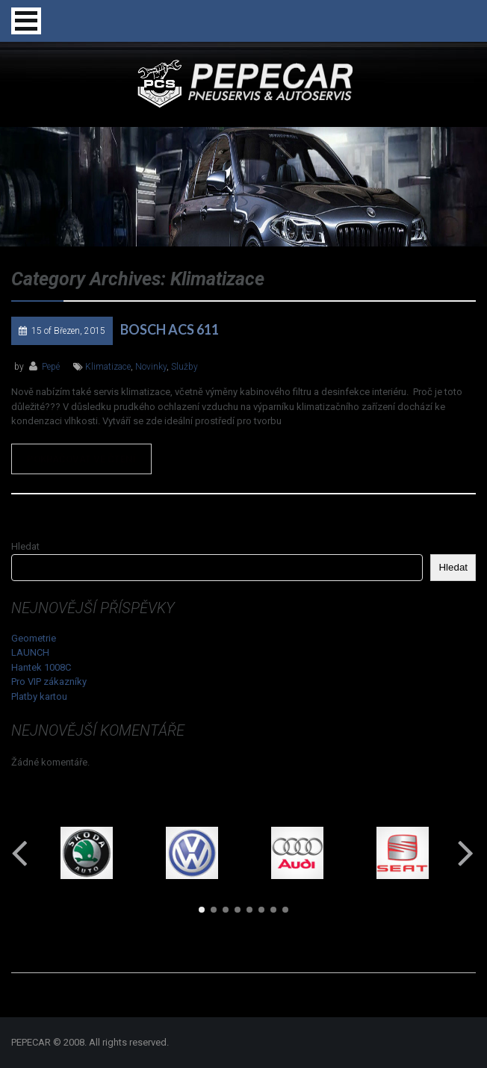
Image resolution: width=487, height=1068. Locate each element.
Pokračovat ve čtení (81, 459)
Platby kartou (39, 696)
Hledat (25, 546)
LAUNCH (30, 652)
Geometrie (33, 638)
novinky (151, 366)
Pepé (51, 366)
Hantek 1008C (41, 667)
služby (184, 366)
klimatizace (108, 366)
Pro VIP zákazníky (49, 681)
